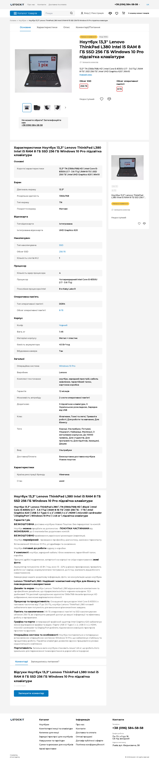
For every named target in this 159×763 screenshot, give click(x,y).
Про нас (80, 724)
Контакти (81, 728)
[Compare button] (110, 13)
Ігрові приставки (47, 749)
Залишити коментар (90, 62)
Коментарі (21, 662)
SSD (61, 245)
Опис (66, 27)
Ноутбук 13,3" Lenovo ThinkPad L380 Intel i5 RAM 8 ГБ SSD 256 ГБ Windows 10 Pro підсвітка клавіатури (128, 196)
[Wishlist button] (117, 13)
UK (147, 4)
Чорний (63, 325)
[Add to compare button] (109, 99)
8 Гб (119, 88)
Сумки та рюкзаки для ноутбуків (56, 744)
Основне (25, 27)
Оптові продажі (84, 737)
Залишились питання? (45, 662)
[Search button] (71, 13)
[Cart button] (123, 13)
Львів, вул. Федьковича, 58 (126, 745)
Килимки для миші (49, 732)
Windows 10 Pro (67, 366)
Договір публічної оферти (89, 740)
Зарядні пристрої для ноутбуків (56, 737)
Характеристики (47, 27)
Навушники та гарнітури (52, 740)
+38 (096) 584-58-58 (126, 4)
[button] (65, 107)
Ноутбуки (22, 20)
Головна (13, 20)
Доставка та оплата (86, 732)
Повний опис (86, 75)
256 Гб (84, 85)
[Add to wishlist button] (101, 99)
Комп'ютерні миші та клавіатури (56, 728)
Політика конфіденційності (90, 744)
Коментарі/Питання (88, 27)
